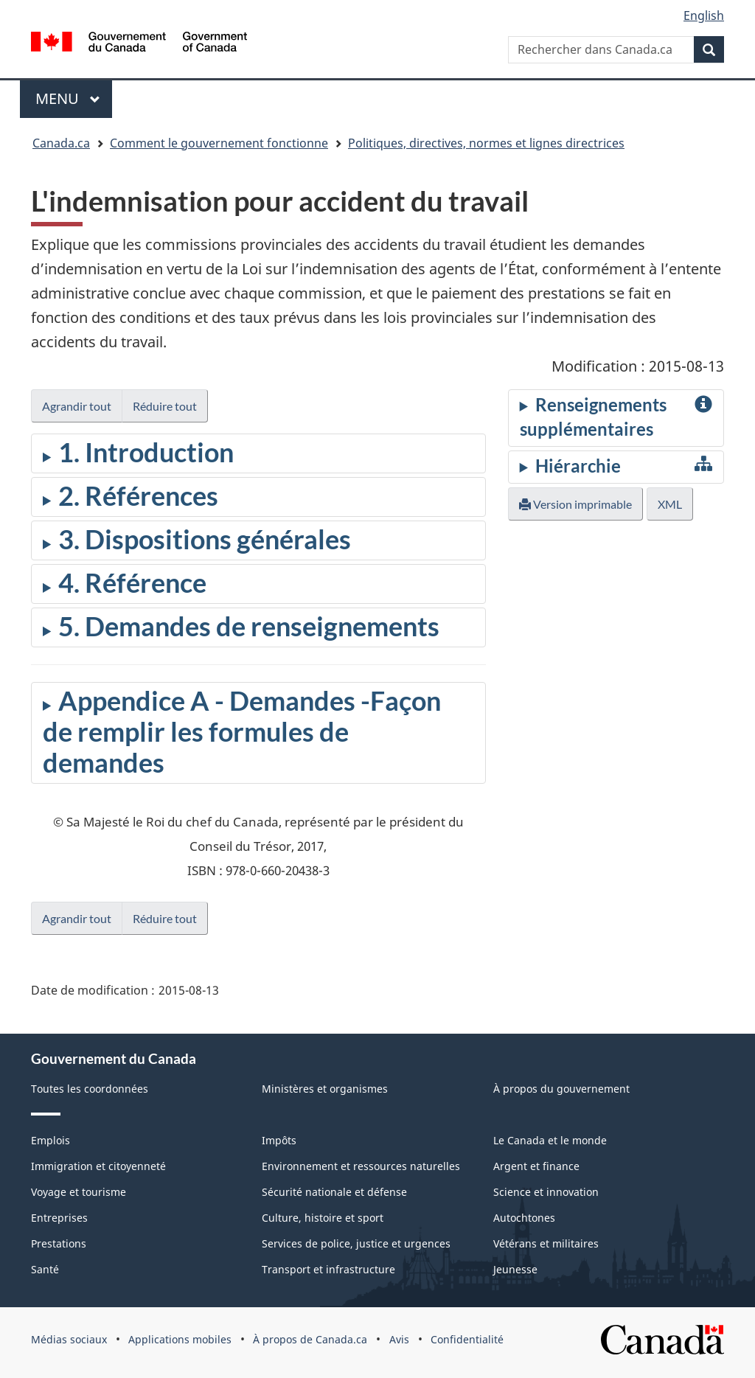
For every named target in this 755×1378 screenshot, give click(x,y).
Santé (45, 1269)
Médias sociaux (69, 1339)
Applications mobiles (180, 1339)
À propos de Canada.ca (310, 1339)
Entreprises (59, 1218)
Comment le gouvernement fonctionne (219, 143)
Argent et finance (536, 1166)
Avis (399, 1339)
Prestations (58, 1243)
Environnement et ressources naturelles (361, 1166)
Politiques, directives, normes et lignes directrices (486, 143)
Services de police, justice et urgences (356, 1243)
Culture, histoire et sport (322, 1218)
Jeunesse (515, 1269)
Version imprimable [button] (575, 504)
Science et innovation (546, 1192)
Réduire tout (165, 406)
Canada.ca (61, 143)
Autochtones (524, 1218)
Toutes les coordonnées (89, 1089)
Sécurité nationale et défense (334, 1192)
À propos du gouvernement (561, 1089)
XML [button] (670, 504)
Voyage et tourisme (78, 1192)
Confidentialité (467, 1339)
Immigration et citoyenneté (98, 1166)
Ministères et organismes (325, 1089)
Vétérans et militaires (546, 1243)
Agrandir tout (76, 406)
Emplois (50, 1140)
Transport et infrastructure (328, 1269)
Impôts (279, 1140)
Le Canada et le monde (550, 1140)
